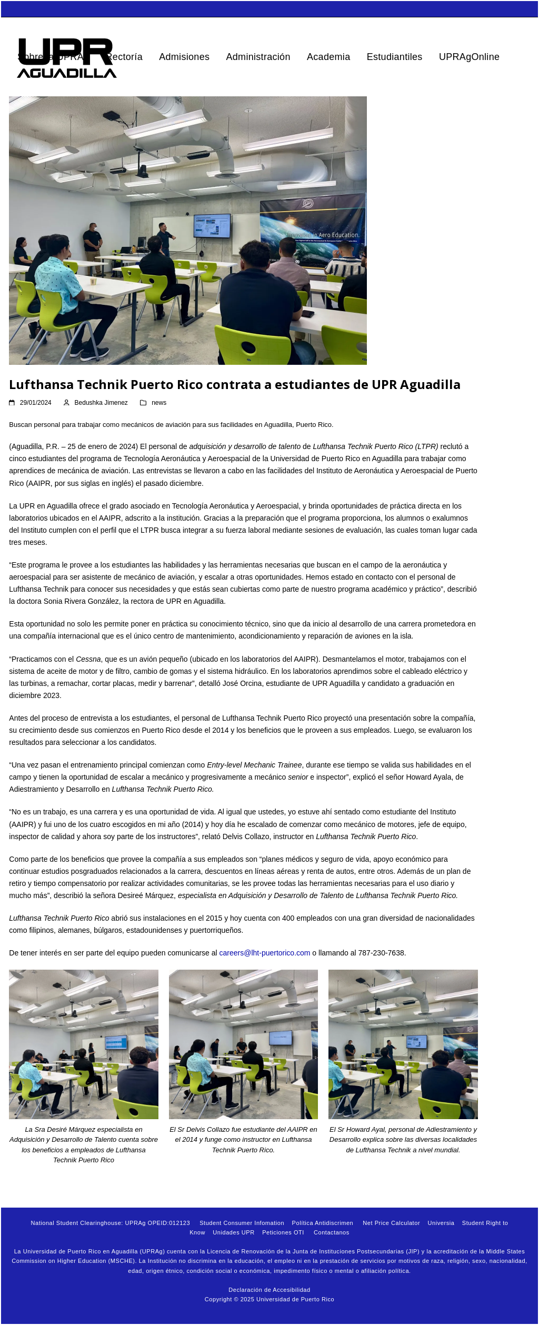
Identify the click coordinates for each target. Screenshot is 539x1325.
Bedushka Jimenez (101, 402)
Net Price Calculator (391, 1223)
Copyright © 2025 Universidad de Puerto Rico (269, 1299)
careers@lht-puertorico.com (265, 953)
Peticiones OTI (283, 1232)
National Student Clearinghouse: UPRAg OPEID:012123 (110, 1223)
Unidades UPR (233, 1232)
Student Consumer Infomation (241, 1223)
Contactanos (332, 1232)
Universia (441, 1223)
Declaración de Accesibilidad (269, 1290)
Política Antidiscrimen (323, 1223)
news (159, 402)
